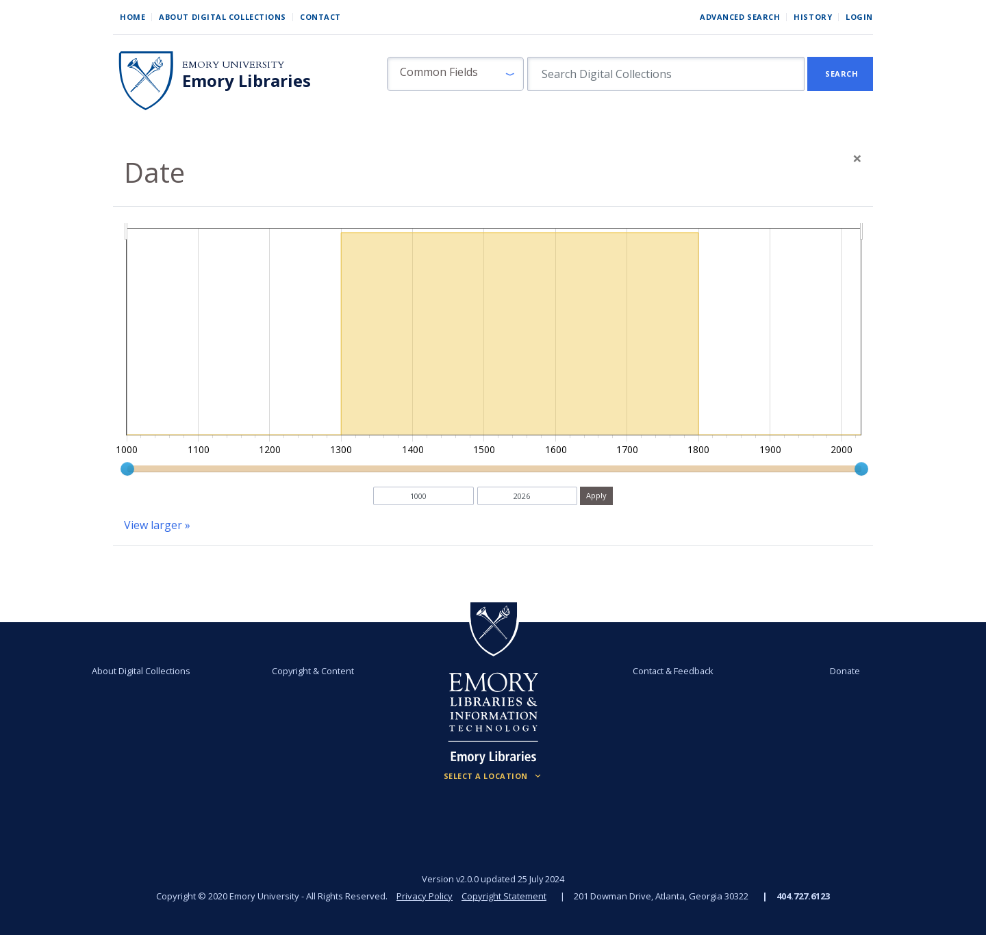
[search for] (666, 74)
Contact (320, 17)
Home (132, 17)
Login (859, 17)
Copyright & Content (313, 671)
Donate (845, 671)
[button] (455, 74)
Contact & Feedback (673, 671)
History (813, 17)
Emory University (233, 64)
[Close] (857, 158)
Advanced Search (740, 17)
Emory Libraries (246, 81)
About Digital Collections (222, 17)
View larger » (157, 525)
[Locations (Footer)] (493, 776)
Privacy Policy (424, 896)
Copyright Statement (504, 896)
